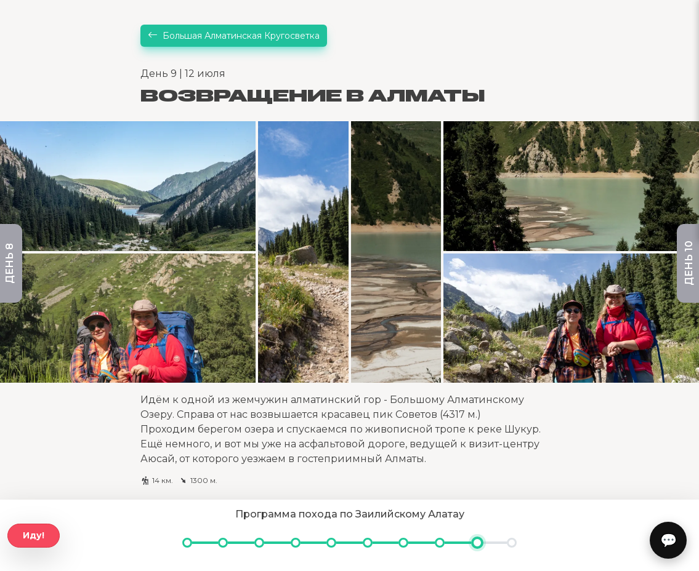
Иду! (33, 535)
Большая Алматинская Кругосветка (234, 35)
